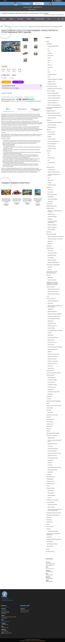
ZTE (48, 62)
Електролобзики (51, 328)
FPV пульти (50, 462)
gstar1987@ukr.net (50, 568)
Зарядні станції (50, 424)
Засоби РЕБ (50, 472)
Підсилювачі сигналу (52, 455)
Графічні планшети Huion (53, 291)
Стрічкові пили (51, 344)
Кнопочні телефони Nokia (53, 93)
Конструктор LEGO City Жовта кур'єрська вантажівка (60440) (27, 199)
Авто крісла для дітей (52, 504)
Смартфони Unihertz (52, 74)
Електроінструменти (51, 298)
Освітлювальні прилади (52, 543)
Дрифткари (50, 394)
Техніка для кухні (51, 169)
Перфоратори (51, 309)
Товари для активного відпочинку (54, 539)
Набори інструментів (52, 325)
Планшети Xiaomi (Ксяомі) (53, 141)
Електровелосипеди (52, 379)
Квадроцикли (51, 389)
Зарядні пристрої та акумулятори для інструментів (55, 306)
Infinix (49, 76)
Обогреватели (50, 541)
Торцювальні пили (52, 323)
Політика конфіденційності (40, 640)
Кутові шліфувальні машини (54, 318)
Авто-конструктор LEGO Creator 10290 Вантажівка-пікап (16, 199)
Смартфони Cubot (51, 81)
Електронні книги (50, 481)
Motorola (49, 65)
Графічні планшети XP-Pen (53, 289)
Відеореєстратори (51, 476)
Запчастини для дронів (53, 448)
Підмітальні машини (52, 358)
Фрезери (49, 332)
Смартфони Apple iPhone (53, 46)
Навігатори (49, 245)
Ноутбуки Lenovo (51, 157)
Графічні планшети (51, 286)
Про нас (47, 549)
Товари (11, 19)
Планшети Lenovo (51, 131)
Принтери (49, 417)
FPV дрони (50, 465)
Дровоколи (50, 365)
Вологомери (49, 519)
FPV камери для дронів (53, 457)
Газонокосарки (51, 368)
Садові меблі (49, 522)
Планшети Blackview (52, 143)
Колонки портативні (52, 279)
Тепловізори (49, 396)
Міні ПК (48, 403)
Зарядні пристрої (51, 214)
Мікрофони (50, 219)
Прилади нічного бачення (52, 414)
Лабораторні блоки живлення (53, 515)
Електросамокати (51, 377)
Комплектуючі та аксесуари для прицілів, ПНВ (54, 534)
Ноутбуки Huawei (51, 162)
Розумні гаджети (50, 208)
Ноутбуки (49, 150)
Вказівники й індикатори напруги (54, 512)
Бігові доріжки (51, 492)
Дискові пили (50, 335)
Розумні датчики (50, 419)
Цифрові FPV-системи (52, 443)
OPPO (49, 72)
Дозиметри (49, 537)
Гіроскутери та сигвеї (52, 384)
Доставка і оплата (39, 19)
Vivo (48, 69)
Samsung (50, 53)
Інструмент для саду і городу (54, 316)
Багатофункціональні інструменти (55, 330)
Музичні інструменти (52, 227)
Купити (6, 82)
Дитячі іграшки (8, 26)
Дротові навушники (52, 124)
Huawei (49, 60)
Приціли (48, 430)
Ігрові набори (50, 257)
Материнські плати (51, 483)
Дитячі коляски (51, 507)
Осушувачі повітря (52, 184)
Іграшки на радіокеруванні (53, 262)
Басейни (48, 528)
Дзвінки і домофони (52, 224)
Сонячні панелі (50, 421)
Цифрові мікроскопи (51, 110)
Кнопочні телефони (51, 90)
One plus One (50, 55)
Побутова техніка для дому (53, 171)
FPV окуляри (50, 460)
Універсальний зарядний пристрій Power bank (54, 108)
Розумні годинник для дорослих (55, 115)
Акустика (49, 275)
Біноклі (48, 485)
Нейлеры (50, 351)
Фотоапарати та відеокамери (53, 264)
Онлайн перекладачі (52, 216)
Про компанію (6, 598)
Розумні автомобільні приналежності (52, 222)
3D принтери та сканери (52, 86)
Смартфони (49, 43)
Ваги (49, 177)
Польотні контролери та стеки (54, 453)
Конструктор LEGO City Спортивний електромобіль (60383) (38, 200)
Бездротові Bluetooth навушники (55, 122)
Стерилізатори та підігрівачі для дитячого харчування (55, 510)
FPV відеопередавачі (52, 450)
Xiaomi (49, 57)
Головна (3, 19)
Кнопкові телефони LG (52, 102)
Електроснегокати (52, 387)
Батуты (48, 524)
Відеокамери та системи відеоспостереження (52, 272)
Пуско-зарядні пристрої (53, 337)
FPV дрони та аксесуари (52, 435)
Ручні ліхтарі (50, 412)
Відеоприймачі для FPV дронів (54, 467)
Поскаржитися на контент (30, 640)
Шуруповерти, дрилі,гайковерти (54, 313)
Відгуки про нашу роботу (8, 600)
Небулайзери (50, 196)
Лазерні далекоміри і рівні (53, 300)
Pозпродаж (20, 19)
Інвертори (49, 428)
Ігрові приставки (50, 370)
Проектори (49, 231)
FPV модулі (50, 446)
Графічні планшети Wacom (53, 293)
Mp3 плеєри (50, 277)
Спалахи (49, 269)
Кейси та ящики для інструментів (55, 347)
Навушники (49, 120)
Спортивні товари (50, 488)
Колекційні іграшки (52, 255)
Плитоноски (49, 474)
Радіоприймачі (50, 479)
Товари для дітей (50, 502)
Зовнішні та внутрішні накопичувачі (55, 236)
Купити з (18, 82)
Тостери (49, 182)
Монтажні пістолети (52, 342)
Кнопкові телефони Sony (53, 100)
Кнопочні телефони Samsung (54, 95)
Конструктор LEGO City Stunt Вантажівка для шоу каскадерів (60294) (6, 200)
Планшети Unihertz (52, 139)
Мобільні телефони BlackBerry (54, 105)
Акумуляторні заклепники (53, 354)
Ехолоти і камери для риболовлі (54, 372)
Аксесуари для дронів (52, 469)
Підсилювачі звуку (52, 127)
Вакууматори (50, 180)
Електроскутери (51, 382)
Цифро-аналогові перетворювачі (54, 405)
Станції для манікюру (52, 199)
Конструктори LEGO (23, 26)
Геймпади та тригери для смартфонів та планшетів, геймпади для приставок (52, 283)
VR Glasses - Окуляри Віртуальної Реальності (55, 211)
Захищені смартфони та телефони (55, 79)
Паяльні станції (50, 526)
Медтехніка (49, 187)
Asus (49, 153)
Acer (49, 155)
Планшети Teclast (51, 146)
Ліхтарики (49, 410)
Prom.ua (38, 639)
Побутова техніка (50, 167)
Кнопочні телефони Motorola (54, 97)
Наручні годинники (52, 117)
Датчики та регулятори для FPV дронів (55, 441)
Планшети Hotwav (51, 148)
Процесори (50, 241)
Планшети (49, 129)
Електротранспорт (51, 375)
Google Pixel (50, 67)
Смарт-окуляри (50, 546)
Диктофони (49, 517)
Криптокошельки (51, 229)
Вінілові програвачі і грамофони (54, 401)
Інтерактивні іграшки (52, 252)
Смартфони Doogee (52, 83)
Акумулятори (49, 426)
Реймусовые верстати (52, 349)
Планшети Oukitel (51, 134)
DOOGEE (49, 136)
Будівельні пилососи (52, 311)
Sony (49, 50)
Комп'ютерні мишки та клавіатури (55, 238)
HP (48, 164)
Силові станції (51, 490)
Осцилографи (50, 407)
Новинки (29, 19)
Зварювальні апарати (52, 356)
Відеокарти (50, 243)
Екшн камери (49, 203)
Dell (48, 160)
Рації (48, 296)
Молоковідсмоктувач (52, 194)
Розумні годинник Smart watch (53, 113)
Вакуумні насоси (51, 339)
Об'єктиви (50, 267)
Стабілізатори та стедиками (53, 499)
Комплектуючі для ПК (51, 234)
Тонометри (50, 189)
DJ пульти (49, 398)
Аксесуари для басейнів (53, 531)
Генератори (50, 303)
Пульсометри (50, 192)
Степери (49, 497)
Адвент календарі (52, 260)
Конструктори (15, 26)
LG (48, 48)
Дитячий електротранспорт (54, 391)
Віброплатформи (51, 495)
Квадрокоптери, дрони (52, 206)
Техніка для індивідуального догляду (54, 175)
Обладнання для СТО (52, 363)
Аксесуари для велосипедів (53, 433)
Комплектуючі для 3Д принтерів (55, 88)
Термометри (50, 201)
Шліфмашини (50, 321)
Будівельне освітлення (53, 361)
